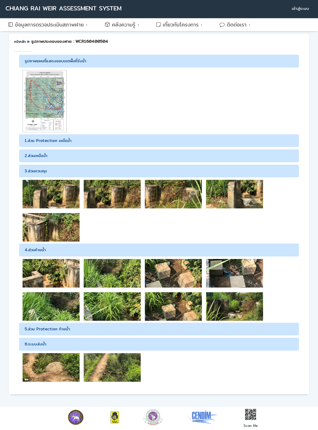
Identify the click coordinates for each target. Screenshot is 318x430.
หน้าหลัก (20, 41)
